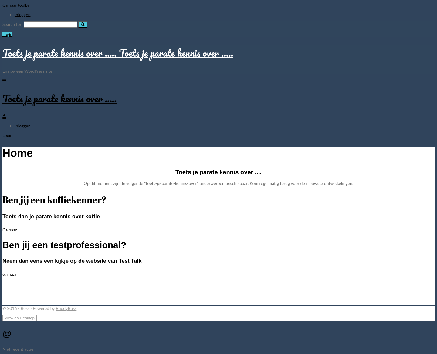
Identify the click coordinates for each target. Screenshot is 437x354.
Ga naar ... (11, 229)
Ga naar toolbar (16, 5)
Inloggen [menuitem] (22, 14)
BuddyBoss (66, 308)
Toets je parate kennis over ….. (59, 98)
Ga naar (9, 274)
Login (7, 34)
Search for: (12, 24)
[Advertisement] (113, 290)
